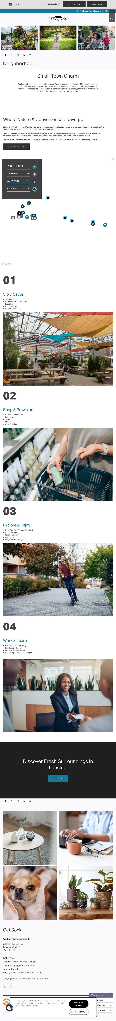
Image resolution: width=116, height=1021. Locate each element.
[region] (58, 211)
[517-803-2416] (112, 13)
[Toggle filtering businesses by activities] (34, 182)
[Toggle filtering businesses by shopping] (34, 174)
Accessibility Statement (30, 972)
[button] (74, 4)
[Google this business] (17, 55)
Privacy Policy (10, 972)
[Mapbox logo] (6, 264)
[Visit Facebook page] (5, 55)
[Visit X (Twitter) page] (11, 55)
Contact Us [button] (58, 778)
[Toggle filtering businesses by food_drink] (34, 167)
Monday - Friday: (11, 961)
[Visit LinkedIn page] (23, 55)
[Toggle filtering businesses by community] (34, 189)
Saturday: (7, 965)
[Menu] (14, 4)
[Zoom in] (113, 159)
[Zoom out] (113, 163)
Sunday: (7, 969)
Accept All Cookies (78, 1003)
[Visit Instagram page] (30, 55)
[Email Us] (112, 19)
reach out (64, 140)
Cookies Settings (79, 1012)
